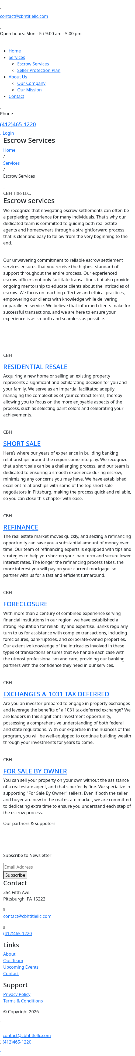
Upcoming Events (21, 967)
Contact (16, 96)
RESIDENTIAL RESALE (35, 366)
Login (7, 133)
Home (15, 51)
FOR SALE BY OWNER (35, 771)
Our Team (13, 961)
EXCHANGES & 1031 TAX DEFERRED (56, 694)
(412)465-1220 (18, 124)
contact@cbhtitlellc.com (24, 16)
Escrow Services (33, 64)
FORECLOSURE (25, 604)
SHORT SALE (22, 443)
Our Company (31, 83)
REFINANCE (20, 527)
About (9, 954)
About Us (18, 77)
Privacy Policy (16, 994)
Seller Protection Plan (38, 70)
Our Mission (29, 90)
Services (17, 57)
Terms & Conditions (23, 1001)
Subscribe (15, 875)
